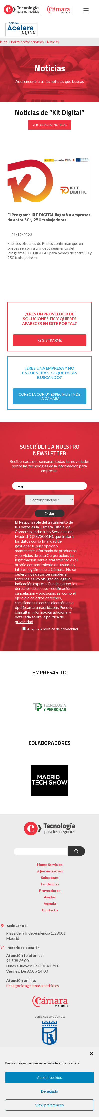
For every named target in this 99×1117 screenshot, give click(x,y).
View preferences (49, 1105)
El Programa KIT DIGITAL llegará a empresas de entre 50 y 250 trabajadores (48, 217)
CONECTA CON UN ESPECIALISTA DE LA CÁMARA (49, 396)
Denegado (49, 1091)
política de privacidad (60, 629)
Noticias (53, 42)
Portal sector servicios (27, 42)
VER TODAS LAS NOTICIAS (49, 125)
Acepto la (34, 629)
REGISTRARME (49, 340)
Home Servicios (50, 864)
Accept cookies (49, 1077)
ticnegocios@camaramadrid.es (32, 985)
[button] (91, 1053)
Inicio (4, 42)
